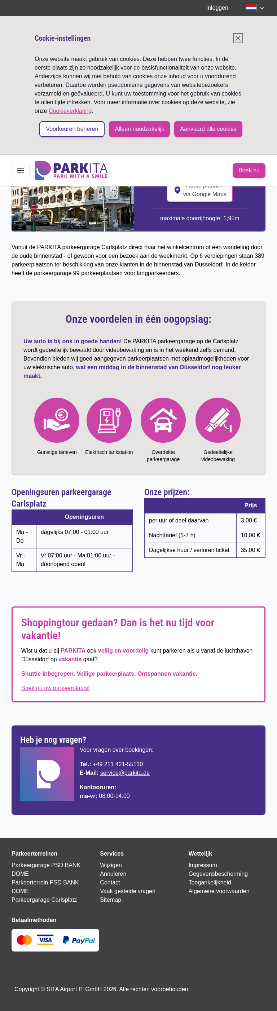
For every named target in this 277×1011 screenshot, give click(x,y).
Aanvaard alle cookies (208, 129)
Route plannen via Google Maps (200, 189)
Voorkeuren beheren (72, 129)
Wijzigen (111, 865)
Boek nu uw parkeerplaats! (55, 688)
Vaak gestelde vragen (127, 891)
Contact (110, 882)
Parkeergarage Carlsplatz (44, 900)
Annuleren (113, 874)
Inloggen (217, 8)
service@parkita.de (125, 773)
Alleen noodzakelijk (139, 129)
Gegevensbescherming (218, 874)
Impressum (203, 865)
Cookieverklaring (70, 111)
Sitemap (110, 900)
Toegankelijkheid (210, 882)
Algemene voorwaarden (219, 891)
